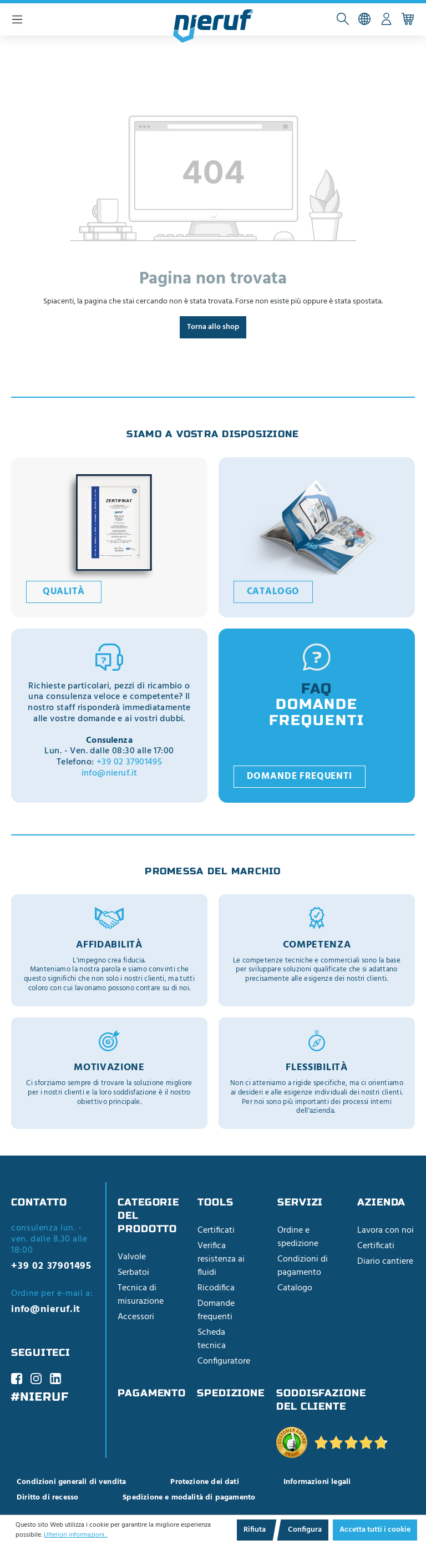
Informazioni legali (317, 1482)
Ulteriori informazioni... (76, 1535)
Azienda (381, 1202)
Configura (305, 1529)
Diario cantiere (385, 1261)
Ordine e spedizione (297, 1237)
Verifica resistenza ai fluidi (221, 1259)
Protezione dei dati (204, 1482)
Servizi (300, 1202)
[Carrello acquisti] (408, 19)
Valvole (132, 1257)
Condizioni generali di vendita (71, 1482)
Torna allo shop (213, 327)
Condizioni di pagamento (302, 1266)
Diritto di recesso (47, 1497)
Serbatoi (133, 1272)
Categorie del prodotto (148, 1215)
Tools (215, 1202)
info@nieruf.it (110, 773)
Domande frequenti (299, 776)
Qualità (64, 592)
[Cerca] (343, 19)
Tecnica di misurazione (141, 1295)
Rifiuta (255, 1529)
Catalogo (273, 592)
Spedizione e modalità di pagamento (189, 1497)
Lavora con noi (385, 1230)
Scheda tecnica (211, 1339)
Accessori (136, 1317)
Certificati (216, 1230)
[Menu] (17, 19)
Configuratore (223, 1361)
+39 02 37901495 (129, 762)
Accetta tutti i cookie (374, 1529)
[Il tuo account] (386, 19)
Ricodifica (216, 1288)
